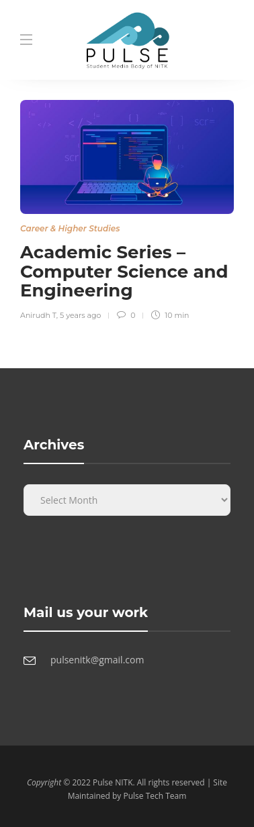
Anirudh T (38, 315)
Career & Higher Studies (70, 228)
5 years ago (80, 315)
